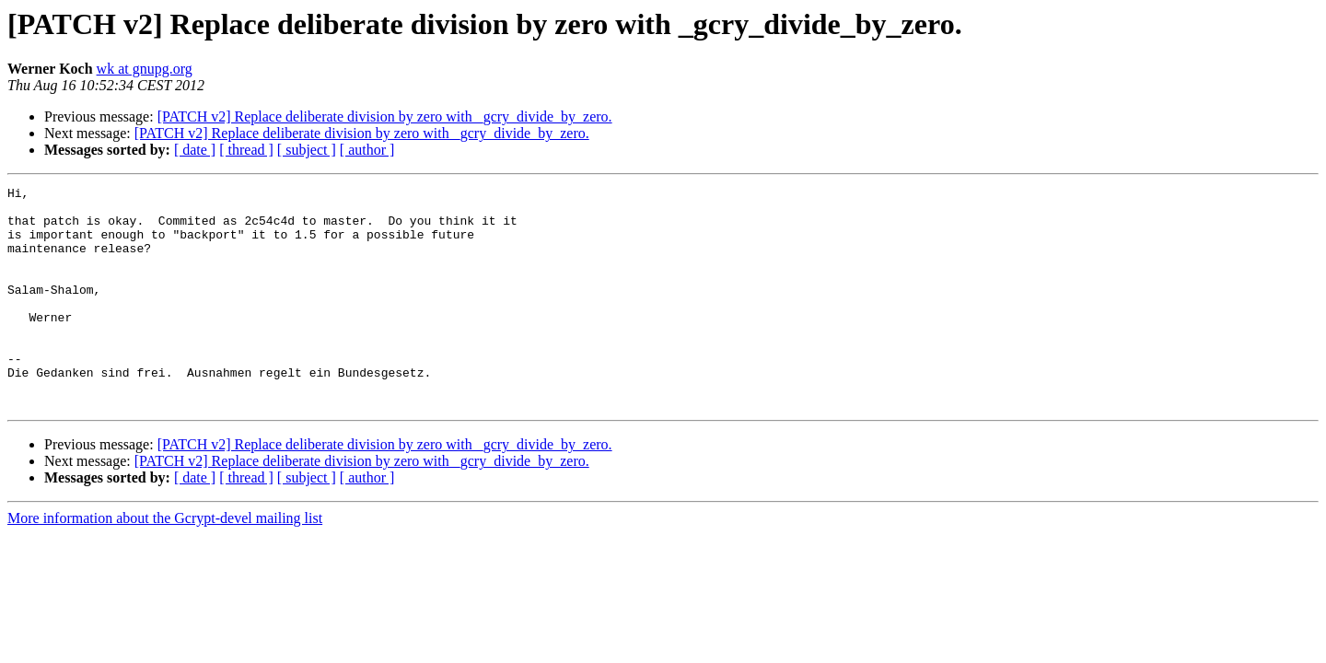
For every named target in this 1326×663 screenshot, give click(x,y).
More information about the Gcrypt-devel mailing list (164, 562)
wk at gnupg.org (144, 68)
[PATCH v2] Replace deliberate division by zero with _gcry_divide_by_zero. (384, 116)
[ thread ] (246, 149)
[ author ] (367, 149)
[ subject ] (306, 149)
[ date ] (194, 149)
